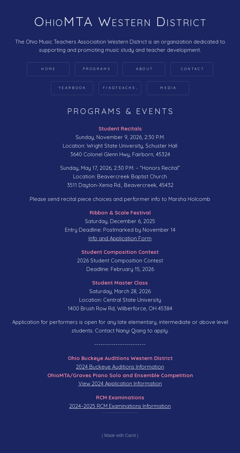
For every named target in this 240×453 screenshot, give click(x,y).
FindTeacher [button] (121, 88)
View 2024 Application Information (120, 383)
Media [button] (168, 88)
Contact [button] (192, 69)
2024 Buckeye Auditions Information (120, 366)
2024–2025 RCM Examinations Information (120, 406)
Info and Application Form (120, 238)
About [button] (144, 69)
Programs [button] (97, 69)
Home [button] (48, 69)
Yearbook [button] (72, 88)
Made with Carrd (120, 435)
